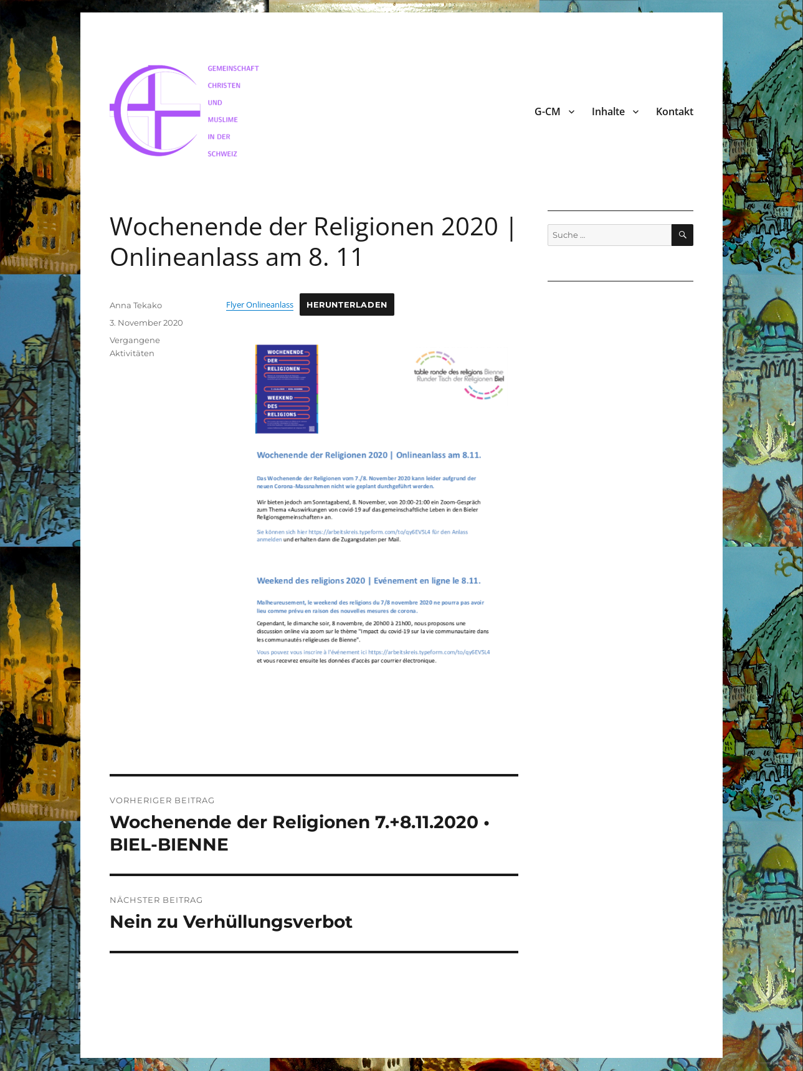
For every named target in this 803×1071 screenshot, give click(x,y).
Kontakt (674, 111)
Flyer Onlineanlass (259, 304)
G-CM (548, 111)
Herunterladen (346, 304)
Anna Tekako (136, 305)
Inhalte (608, 111)
